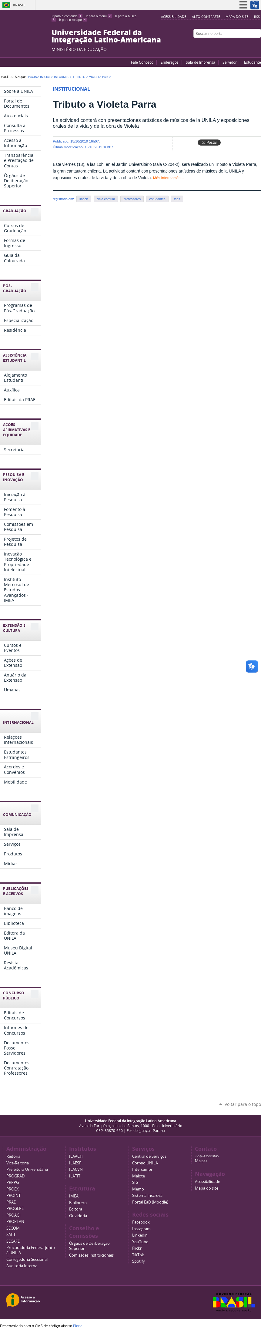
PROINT (13, 1195)
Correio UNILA (145, 1163)
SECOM (13, 1228)
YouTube (235, 45)
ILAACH (76, 1156)
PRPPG (12, 1182)
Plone (77, 1325)
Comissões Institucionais (91, 1255)
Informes (61, 77)
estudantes (157, 199)
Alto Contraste (206, 16)
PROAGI (13, 1215)
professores (132, 199)
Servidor (230, 62)
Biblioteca (78, 1202)
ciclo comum (106, 199)
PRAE (11, 1202)
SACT (10, 1234)
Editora (75, 1209)
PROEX (12, 1189)
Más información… (168, 178)
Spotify (138, 1261)
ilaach (83, 199)
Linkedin (140, 1235)
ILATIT (74, 1176)
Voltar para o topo (243, 1104)
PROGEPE (15, 1208)
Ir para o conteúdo (67, 16)
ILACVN (76, 1169)
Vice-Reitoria (17, 1163)
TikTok (138, 1254)
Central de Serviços (149, 1156)
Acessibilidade (173, 16)
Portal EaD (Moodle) (150, 1202)
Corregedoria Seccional (27, 1259)
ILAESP (75, 1163)
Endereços (170, 62)
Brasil (19, 5)
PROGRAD (15, 1176)
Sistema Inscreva (147, 1195)
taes (177, 199)
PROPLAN (15, 1221)
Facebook (243, 45)
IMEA (74, 1196)
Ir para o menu (99, 16)
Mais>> (201, 1160)
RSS (257, 16)
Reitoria (13, 1156)
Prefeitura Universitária (27, 1169)
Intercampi (142, 1169)
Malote (138, 1176)
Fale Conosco (142, 62)
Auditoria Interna (21, 1265)
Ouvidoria (78, 1215)
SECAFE (13, 1241)
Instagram (258, 45)
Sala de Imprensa (200, 62)
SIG (135, 1182)
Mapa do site (237, 16)
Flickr (250, 45)
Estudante (252, 62)
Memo (138, 1189)
